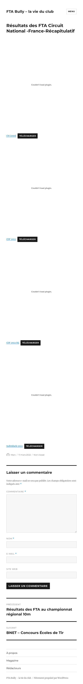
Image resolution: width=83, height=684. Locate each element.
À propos (11, 653)
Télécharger (27, 136)
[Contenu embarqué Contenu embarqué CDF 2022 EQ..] (41, 291)
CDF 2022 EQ (12, 342)
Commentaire (16, 491)
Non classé (39, 455)
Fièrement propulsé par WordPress (51, 678)
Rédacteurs (13, 668)
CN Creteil (11, 136)
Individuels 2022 (14, 446)
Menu (71, 11)
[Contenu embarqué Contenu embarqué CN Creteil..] (41, 84)
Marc (13, 455)
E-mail (11, 554)
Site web (12, 569)
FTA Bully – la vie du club (30, 11)
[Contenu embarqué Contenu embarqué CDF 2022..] (41, 188)
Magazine (12, 660)
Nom (10, 538)
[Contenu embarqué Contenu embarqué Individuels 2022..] (41, 395)
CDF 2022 (11, 239)
